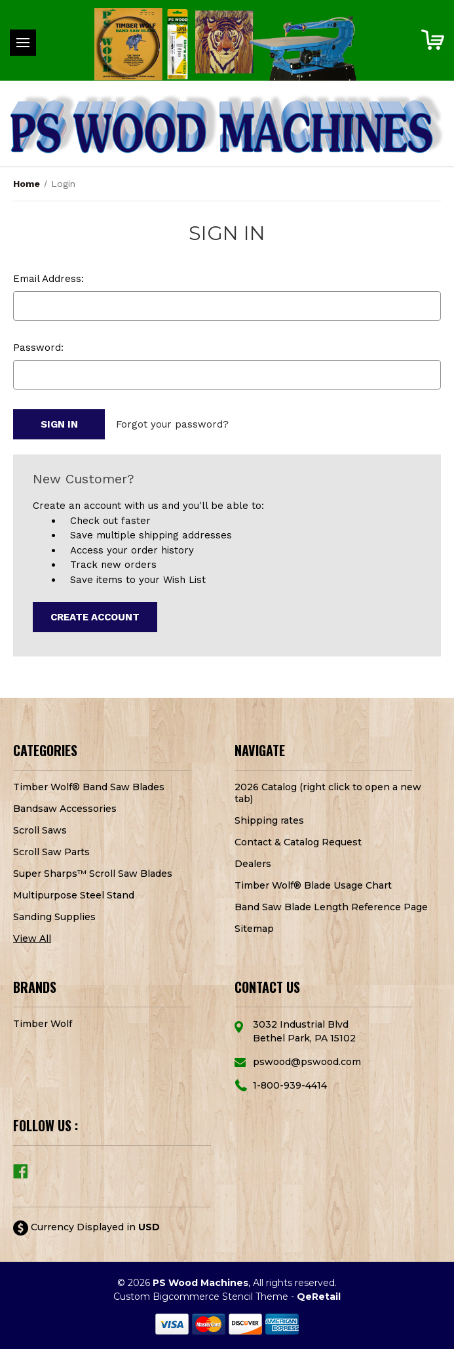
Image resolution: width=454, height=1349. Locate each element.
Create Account (95, 617)
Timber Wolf (42, 1024)
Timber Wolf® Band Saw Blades (88, 787)
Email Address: (48, 279)
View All (32, 938)
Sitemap (254, 929)
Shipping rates (269, 820)
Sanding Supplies (54, 917)
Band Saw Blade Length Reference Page (331, 907)
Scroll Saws (40, 830)
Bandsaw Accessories (65, 809)
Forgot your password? (172, 424)
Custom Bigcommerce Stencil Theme (200, 1296)
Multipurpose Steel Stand (73, 895)
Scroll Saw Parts (51, 852)
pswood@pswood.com (307, 1062)
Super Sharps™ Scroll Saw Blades (92, 873)
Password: (38, 347)
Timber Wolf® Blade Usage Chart (313, 885)
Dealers (253, 864)
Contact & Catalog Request (298, 842)
